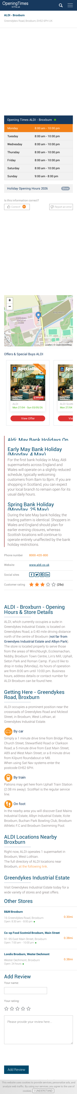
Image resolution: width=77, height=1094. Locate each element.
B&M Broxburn (13, 911)
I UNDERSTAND (43, 1090)
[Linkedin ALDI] (47, 574)
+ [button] (9, 301)
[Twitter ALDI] (36, 574)
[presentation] (35, 1057)
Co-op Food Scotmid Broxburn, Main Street (32, 932)
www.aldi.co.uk (39, 564)
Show (65, 188)
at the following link (33, 866)
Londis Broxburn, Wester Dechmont (26, 954)
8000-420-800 (38, 555)
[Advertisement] (38, 72)
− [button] (9, 307)
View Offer (28, 418)
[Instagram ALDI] (42, 574)
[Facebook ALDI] (31, 574)
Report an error (61, 207)
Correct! (16, 206)
